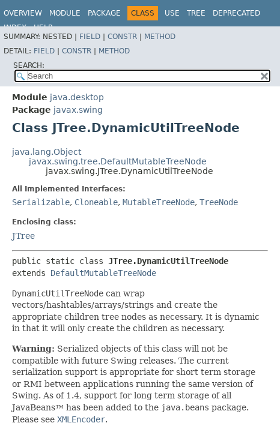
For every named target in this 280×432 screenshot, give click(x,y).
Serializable (41, 202)
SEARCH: (28, 65)
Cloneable (96, 202)
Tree (196, 13)
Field (89, 36)
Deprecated (236, 13)
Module (65, 13)
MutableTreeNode (159, 202)
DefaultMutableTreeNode (103, 273)
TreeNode (218, 202)
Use (172, 13)
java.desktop (77, 97)
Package (104, 13)
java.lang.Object (46, 152)
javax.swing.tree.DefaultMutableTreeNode (118, 161)
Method (159, 36)
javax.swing (78, 110)
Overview (23, 13)
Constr (122, 36)
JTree (23, 236)
